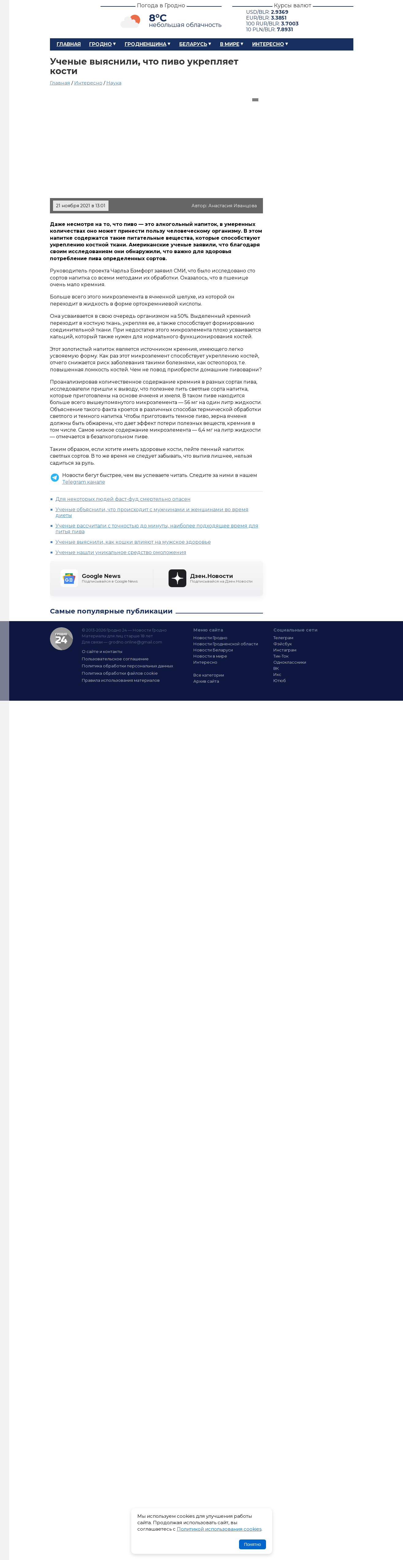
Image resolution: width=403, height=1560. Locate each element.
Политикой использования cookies (219, 1529)
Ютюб (279, 680)
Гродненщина (145, 44)
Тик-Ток (280, 656)
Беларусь (193, 44)
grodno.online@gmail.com (135, 641)
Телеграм (283, 637)
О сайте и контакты (102, 651)
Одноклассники (289, 662)
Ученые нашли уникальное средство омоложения (120, 552)
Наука (113, 83)
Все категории (208, 675)
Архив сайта (206, 681)
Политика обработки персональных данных (127, 665)
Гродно (100, 44)
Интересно (268, 44)
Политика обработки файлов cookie (120, 673)
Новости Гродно (210, 637)
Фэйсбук (282, 643)
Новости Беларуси (213, 649)
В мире (229, 44)
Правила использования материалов (121, 680)
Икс (277, 674)
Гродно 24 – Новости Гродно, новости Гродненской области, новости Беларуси (70, 19)
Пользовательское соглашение (115, 658)
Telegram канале (83, 482)
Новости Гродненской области (225, 643)
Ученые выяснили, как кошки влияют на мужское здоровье (133, 542)
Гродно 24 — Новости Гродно (61, 638)
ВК (276, 668)
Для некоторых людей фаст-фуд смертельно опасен (123, 499)
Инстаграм (284, 649)
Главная (69, 44)
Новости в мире (210, 656)
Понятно (252, 1544)
